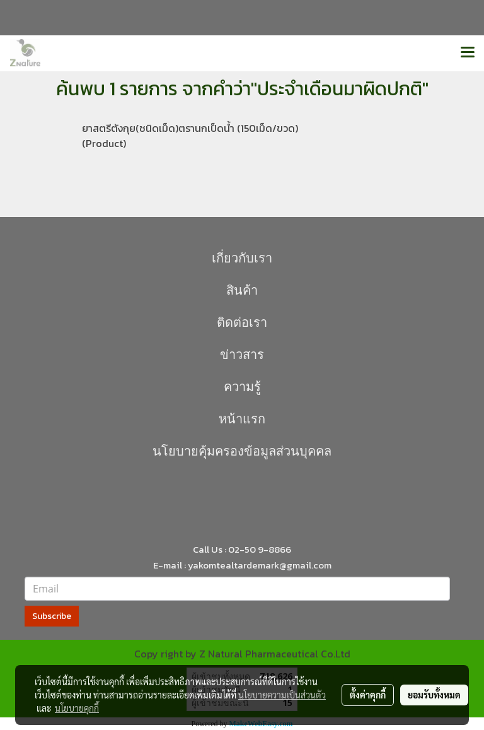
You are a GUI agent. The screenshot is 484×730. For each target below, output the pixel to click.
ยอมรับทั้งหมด (434, 694)
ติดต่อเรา (242, 322)
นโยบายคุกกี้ (77, 708)
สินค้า (242, 290)
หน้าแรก (242, 419)
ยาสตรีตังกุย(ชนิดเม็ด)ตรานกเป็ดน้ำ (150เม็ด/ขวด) (190, 128)
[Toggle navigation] (467, 53)
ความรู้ (242, 387)
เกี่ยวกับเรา (242, 258)
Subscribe (51, 616)
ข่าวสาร (242, 355)
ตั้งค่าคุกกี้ (368, 694)
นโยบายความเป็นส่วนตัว (282, 694)
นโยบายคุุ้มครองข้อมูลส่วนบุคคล (242, 451)
